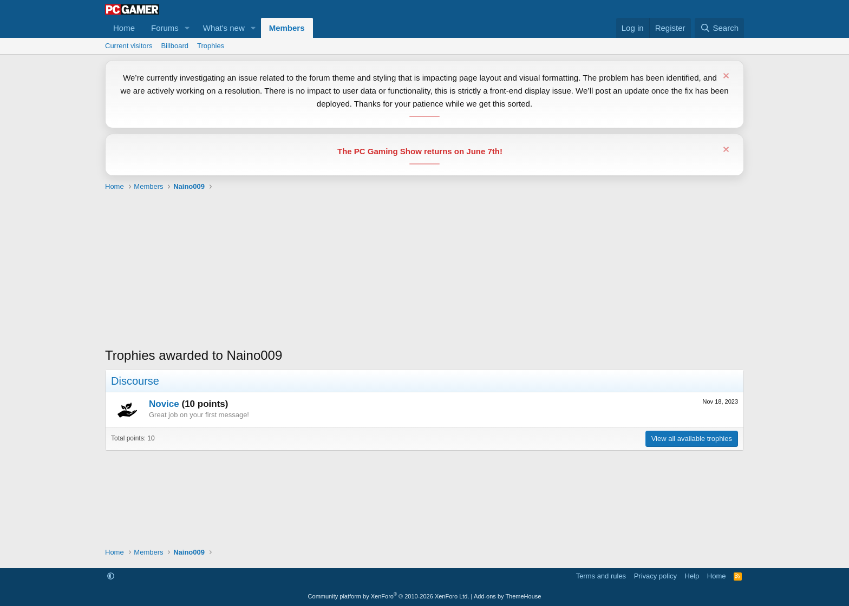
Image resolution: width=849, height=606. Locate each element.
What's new (224, 27)
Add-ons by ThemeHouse (507, 596)
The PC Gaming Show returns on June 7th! (419, 151)
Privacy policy (655, 576)
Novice (164, 404)
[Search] (719, 28)
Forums (165, 27)
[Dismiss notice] (724, 77)
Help (692, 576)
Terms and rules (601, 576)
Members (287, 27)
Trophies (210, 46)
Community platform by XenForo (388, 596)
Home (124, 27)
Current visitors (128, 46)
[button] (187, 28)
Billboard (174, 46)
